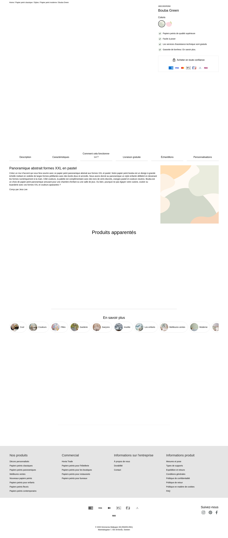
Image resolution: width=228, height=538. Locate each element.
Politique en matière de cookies (180, 487)
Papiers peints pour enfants (22, 482)
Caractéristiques (60, 157)
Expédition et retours (175, 470)
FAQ (168, 491)
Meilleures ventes (17, 474)
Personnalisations (203, 157)
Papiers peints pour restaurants (76, 474)
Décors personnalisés (19, 461)
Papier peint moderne (48, 2)
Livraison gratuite (132, 157)
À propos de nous (122, 461)
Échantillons (167, 157)
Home (11, 2)
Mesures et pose (173, 461)
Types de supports (174, 466)
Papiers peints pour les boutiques (77, 470)
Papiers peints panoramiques (23, 470)
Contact (117, 470)
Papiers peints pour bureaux (74, 478)
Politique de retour (174, 482)
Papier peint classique (23, 2)
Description (25, 157)
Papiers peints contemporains (23, 491)
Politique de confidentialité (178, 478)
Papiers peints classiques (21, 466)
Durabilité (118, 466)
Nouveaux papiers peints (21, 478)
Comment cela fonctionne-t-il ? (96, 155)
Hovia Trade (67, 461)
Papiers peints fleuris (19, 487)
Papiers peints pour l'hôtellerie (75, 466)
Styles (36, 2)
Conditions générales (175, 474)
